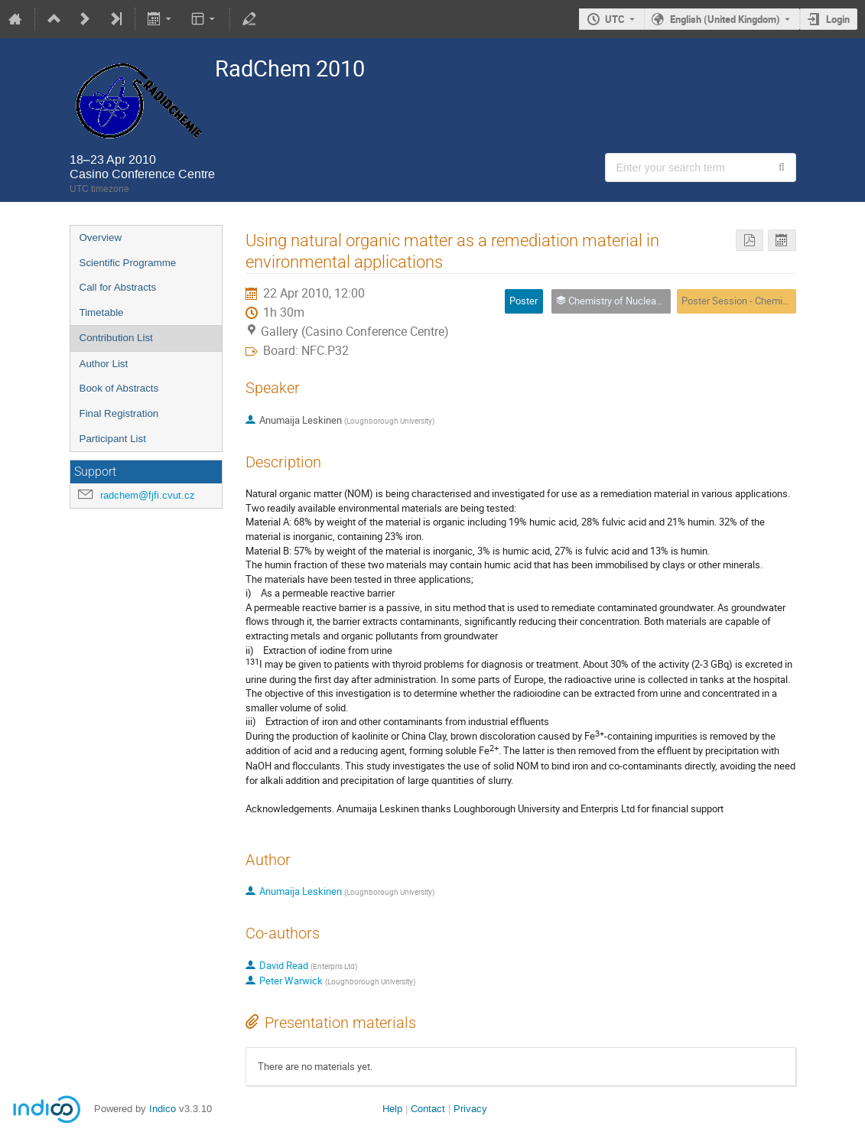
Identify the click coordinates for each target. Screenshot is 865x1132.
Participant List (113, 438)
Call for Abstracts (118, 287)
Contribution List (116, 337)
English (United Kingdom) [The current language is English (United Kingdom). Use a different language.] (725, 19)
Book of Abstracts (119, 388)
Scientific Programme (128, 262)
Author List (104, 363)
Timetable (102, 312)
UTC (615, 19)
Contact (428, 1108)
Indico (162, 1108)
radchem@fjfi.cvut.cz (147, 495)
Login (838, 19)
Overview (101, 237)
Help (392, 1108)
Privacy (470, 1108)
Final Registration (119, 413)
